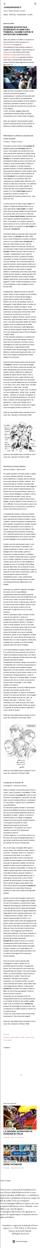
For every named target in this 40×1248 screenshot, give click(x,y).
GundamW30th (15, 1037)
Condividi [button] (6, 1034)
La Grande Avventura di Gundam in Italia (17, 1132)
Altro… (30, 15)
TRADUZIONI (21, 15)
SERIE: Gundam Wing (27, 1037)
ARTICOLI (12, 15)
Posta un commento (17, 1137)
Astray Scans (7, 52)
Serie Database (12, 1164)
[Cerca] (35, 3)
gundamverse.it (12, 7)
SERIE (5, 15)
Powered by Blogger (19, 1241)
